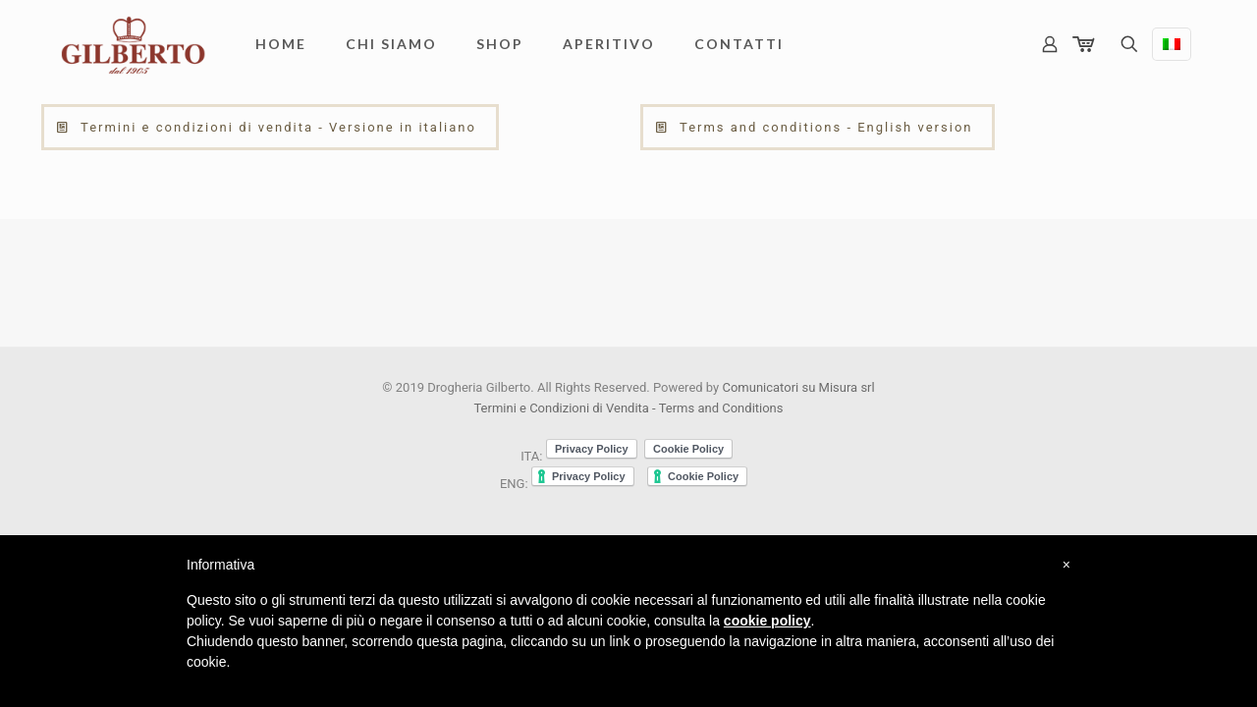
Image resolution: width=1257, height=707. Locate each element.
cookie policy (767, 620)
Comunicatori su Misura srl (798, 387)
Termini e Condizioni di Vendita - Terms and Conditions (628, 408)
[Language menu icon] (1171, 44)
